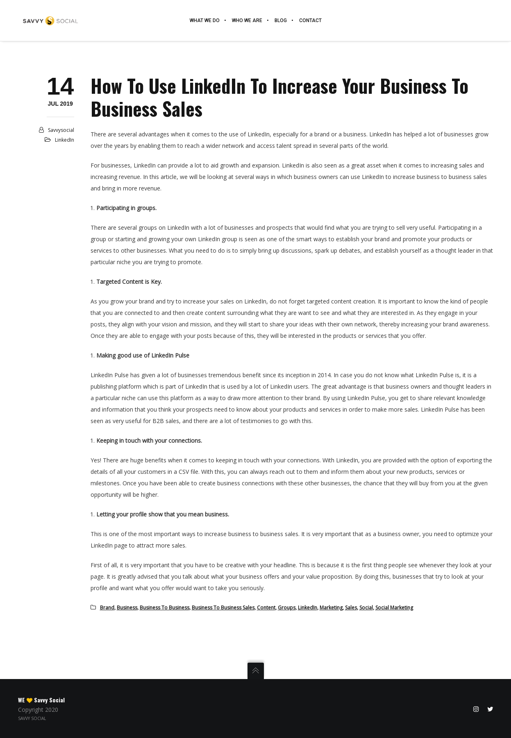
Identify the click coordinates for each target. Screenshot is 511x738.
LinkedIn (64, 139)
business (127, 607)
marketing (331, 607)
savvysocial (61, 130)
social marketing (394, 607)
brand (107, 607)
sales (351, 607)
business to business (164, 607)
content (266, 607)
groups (286, 607)
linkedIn (307, 607)
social (366, 607)
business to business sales (223, 607)
